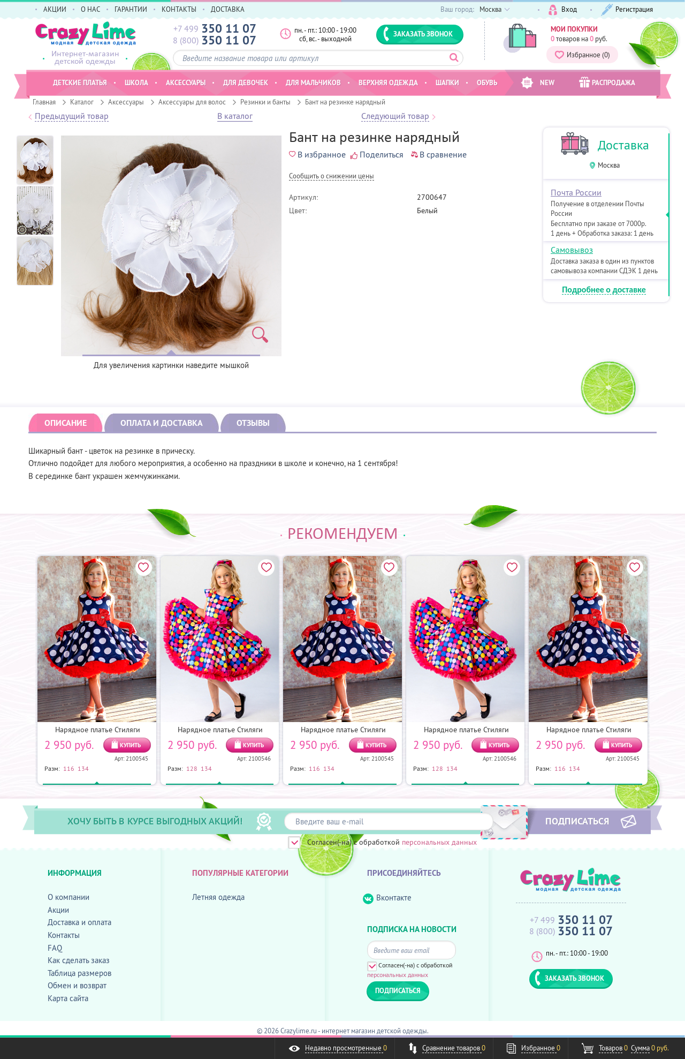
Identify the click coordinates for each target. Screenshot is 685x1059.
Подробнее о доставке (604, 290)
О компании (68, 897)
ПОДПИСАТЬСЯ (577, 820)
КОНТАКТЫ (179, 9)
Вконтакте (387, 898)
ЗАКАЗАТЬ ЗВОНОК (418, 33)
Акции (58, 910)
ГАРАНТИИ (131, 9)
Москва (609, 165)
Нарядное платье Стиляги (97, 729)
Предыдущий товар (72, 116)
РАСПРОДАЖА (607, 82)
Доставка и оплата (79, 922)
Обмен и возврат (77, 985)
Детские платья (80, 82)
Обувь (487, 82)
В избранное (317, 154)
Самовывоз (572, 249)
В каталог (235, 116)
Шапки (447, 82)
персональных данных (439, 842)
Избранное (582, 54)
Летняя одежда (218, 897)
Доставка (623, 145)
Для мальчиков (313, 82)
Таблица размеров (79, 973)
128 (191, 768)
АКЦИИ (54, 9)
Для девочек (245, 82)
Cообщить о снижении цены (331, 176)
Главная (44, 102)
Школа (136, 82)
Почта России (576, 192)
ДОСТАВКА (228, 9)
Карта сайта (68, 998)
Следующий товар (395, 116)
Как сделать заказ (79, 960)
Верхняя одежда (388, 82)
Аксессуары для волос (192, 102)
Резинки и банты (265, 102)
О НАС (90, 9)
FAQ (55, 948)
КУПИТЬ (130, 745)
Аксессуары (126, 102)
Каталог (82, 102)
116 (68, 768)
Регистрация (627, 10)
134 (83, 768)
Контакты (64, 935)
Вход (563, 10)
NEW (537, 82)
